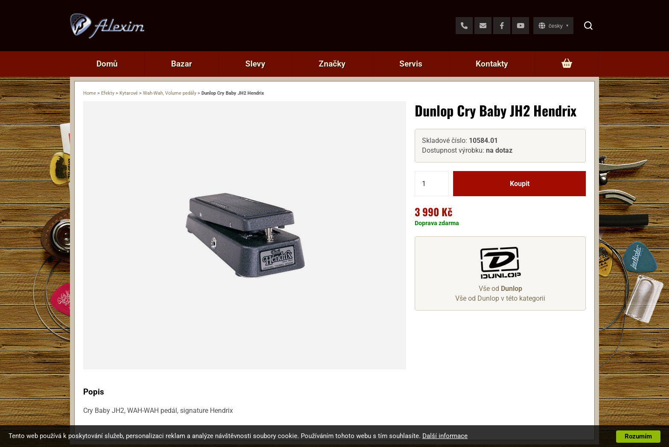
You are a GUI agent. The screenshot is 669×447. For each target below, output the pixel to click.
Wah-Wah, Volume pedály (169, 93)
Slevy (255, 64)
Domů (107, 64)
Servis (410, 64)
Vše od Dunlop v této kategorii (500, 298)
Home (89, 93)
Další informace (445, 436)
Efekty (107, 93)
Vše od (500, 288)
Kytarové (128, 93)
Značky (332, 64)
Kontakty (492, 64)
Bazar (181, 64)
